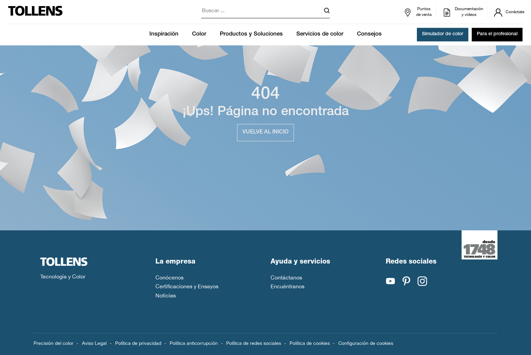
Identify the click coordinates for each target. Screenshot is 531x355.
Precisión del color (53, 343)
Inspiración (163, 34)
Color (199, 34)
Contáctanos (286, 277)
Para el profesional (497, 34)
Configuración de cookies (365, 343)
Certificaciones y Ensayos (186, 286)
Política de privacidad (138, 343)
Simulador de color (442, 34)
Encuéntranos (287, 286)
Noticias (165, 295)
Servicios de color (319, 34)
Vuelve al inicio (265, 132)
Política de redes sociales (253, 343)
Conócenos (169, 277)
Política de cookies (310, 343)
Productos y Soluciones (251, 34)
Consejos (369, 34)
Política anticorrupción (194, 343)
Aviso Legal (94, 343)
